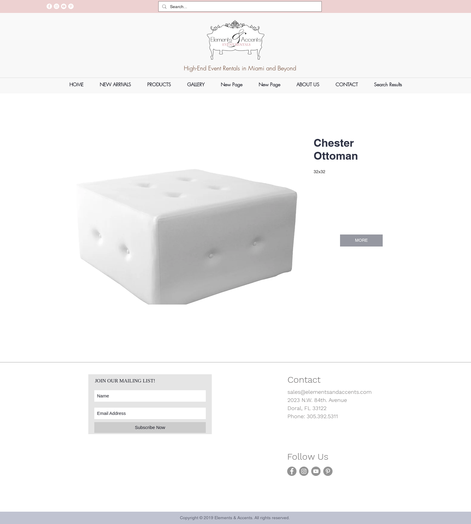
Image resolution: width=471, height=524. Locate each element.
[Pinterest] (71, 6)
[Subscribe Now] (150, 427)
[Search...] (239, 7)
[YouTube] (63, 6)
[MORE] (361, 240)
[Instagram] (56, 6)
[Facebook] (49, 6)
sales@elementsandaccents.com (329, 392)
